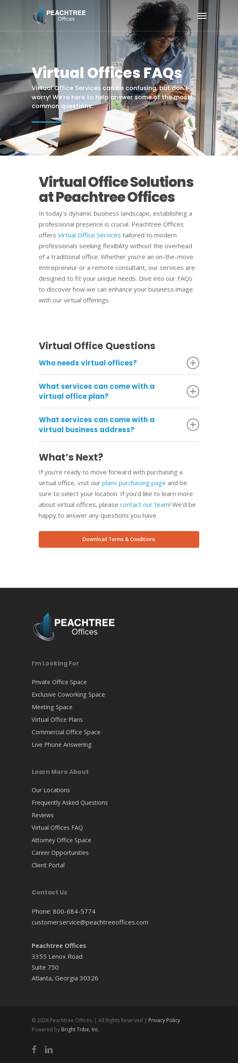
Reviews (43, 815)
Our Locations (51, 790)
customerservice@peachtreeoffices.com (90, 922)
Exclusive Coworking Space (68, 694)
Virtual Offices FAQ (57, 827)
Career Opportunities (60, 852)
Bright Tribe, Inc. (80, 1029)
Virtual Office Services (89, 235)
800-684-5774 (74, 911)
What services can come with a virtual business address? (119, 425)
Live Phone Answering (62, 744)
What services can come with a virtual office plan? (119, 391)
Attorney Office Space (61, 840)
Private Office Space (59, 682)
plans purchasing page (134, 483)
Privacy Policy (164, 1020)
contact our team (144, 504)
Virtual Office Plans (57, 719)
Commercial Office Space (66, 732)
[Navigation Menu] (202, 15)
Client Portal (48, 865)
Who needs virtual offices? (119, 363)
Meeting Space (52, 707)
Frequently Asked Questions (70, 802)
